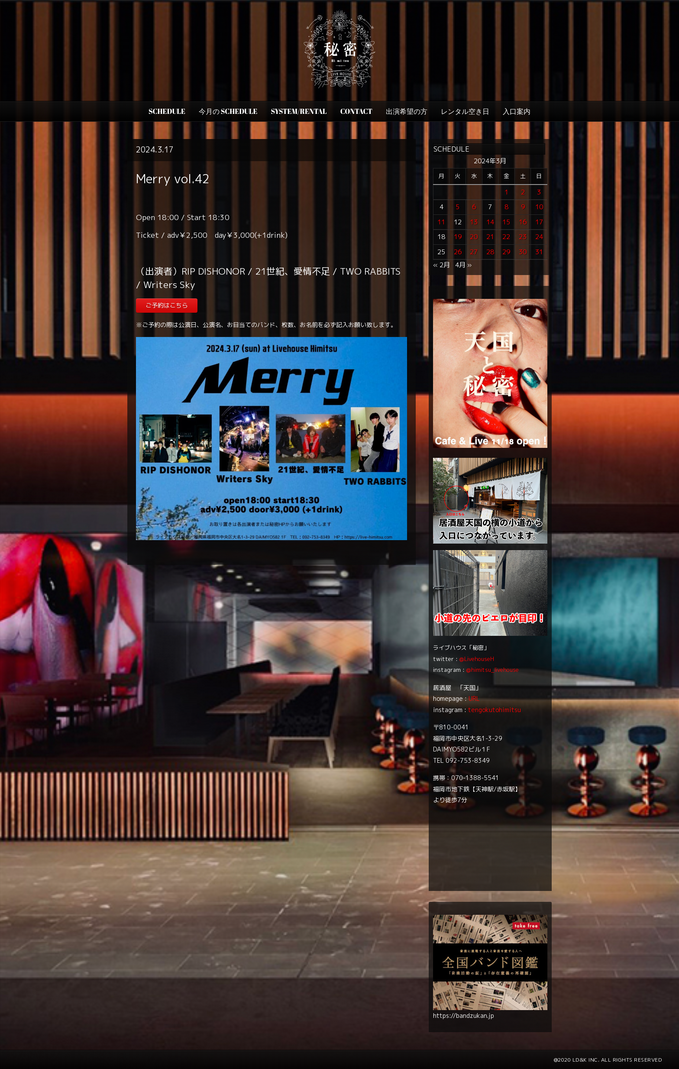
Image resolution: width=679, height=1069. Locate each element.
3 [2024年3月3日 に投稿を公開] (539, 192)
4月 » (463, 264)
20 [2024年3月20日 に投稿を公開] (474, 236)
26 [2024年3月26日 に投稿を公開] (458, 251)
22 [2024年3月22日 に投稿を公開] (506, 236)
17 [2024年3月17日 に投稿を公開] (539, 222)
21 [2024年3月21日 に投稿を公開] (490, 236)
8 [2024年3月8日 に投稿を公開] (506, 206)
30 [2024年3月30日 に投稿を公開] (523, 251)
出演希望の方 (406, 111)
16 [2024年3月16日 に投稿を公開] (523, 222)
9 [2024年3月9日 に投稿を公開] (523, 206)
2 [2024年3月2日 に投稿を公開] (523, 192)
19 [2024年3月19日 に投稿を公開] (458, 236)
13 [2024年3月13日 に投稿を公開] (474, 222)
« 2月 (441, 264)
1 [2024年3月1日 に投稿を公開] (506, 192)
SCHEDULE (167, 111)
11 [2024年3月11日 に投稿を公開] (441, 222)
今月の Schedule (228, 111)
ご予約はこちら (167, 305)
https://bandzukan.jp (463, 1015)
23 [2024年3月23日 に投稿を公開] (523, 236)
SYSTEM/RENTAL (299, 111)
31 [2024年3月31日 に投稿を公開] (539, 251)
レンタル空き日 (465, 111)
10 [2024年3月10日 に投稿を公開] (539, 206)
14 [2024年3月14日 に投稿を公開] (490, 222)
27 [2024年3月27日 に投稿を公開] (474, 251)
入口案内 (516, 111)
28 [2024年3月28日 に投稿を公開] (490, 251)
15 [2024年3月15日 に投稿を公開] (506, 222)
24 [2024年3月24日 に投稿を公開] (539, 236)
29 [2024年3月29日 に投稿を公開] (506, 251)
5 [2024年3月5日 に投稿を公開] (457, 206)
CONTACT (356, 111)
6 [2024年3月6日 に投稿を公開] (474, 206)
